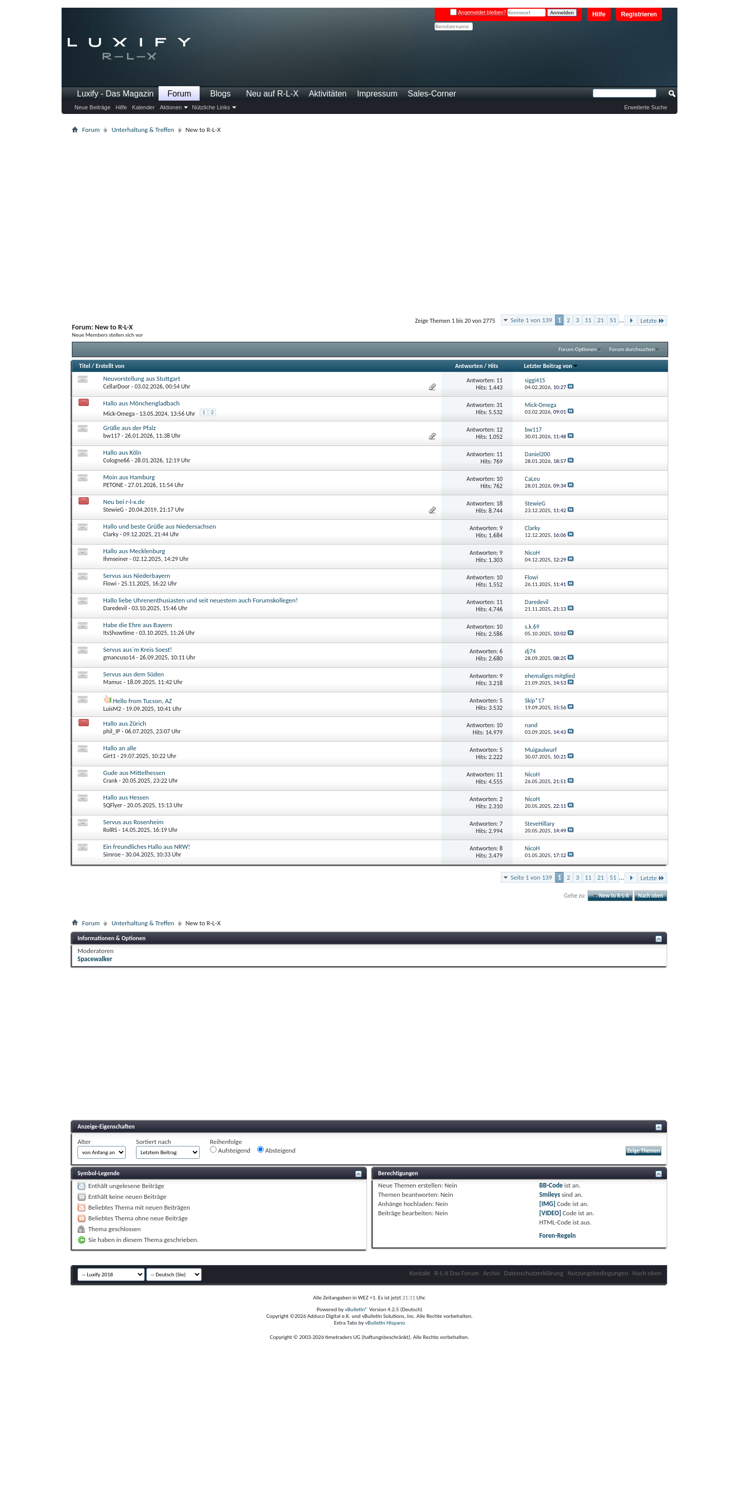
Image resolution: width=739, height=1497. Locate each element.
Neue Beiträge (92, 107)
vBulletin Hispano (385, 1322)
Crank (110, 780)
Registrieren (639, 14)
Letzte (652, 320)
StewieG (113, 509)
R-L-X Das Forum (456, 1273)
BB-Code (551, 1185)
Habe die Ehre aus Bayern (137, 625)
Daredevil (115, 608)
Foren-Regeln (557, 1235)
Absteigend (276, 1150)
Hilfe (599, 14)
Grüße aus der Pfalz (129, 428)
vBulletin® (356, 1309)
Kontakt (420, 1273)
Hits (493, 366)
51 (613, 320)
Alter (84, 1141)
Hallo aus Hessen (126, 797)
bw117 (111, 435)
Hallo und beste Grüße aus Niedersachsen (159, 526)
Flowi (109, 583)
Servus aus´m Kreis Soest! (137, 649)
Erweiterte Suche (645, 107)
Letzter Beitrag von (551, 366)
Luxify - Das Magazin (115, 93)
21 (600, 320)
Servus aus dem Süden (133, 674)
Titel (84, 366)
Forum (179, 93)
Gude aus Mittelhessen (134, 772)
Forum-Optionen (577, 349)
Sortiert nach (153, 1141)
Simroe (112, 854)
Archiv (491, 1273)
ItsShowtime (118, 632)
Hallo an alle (120, 748)
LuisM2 (112, 708)
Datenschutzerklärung (533, 1273)
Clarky (111, 534)
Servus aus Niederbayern (136, 575)
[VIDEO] (550, 1213)
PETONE (113, 485)
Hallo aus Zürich (124, 723)
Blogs (220, 93)
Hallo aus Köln (122, 452)
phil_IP (111, 731)
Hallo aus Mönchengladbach (141, 403)
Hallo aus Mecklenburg (134, 551)
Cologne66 (116, 460)
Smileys (549, 1194)
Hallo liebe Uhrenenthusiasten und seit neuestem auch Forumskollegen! (200, 600)
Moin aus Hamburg (129, 477)
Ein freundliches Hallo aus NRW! (146, 846)
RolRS (110, 829)
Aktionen (171, 107)
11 (588, 320)
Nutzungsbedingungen (598, 1273)
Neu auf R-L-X (272, 93)
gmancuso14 (119, 657)
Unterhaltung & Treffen (142, 129)
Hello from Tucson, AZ (142, 701)
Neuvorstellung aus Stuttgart (141, 378)
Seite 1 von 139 (531, 320)
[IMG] (547, 1204)
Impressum (377, 93)
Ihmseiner (115, 558)
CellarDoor (116, 386)
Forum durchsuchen (632, 349)
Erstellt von (109, 366)
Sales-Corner (432, 93)
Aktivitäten (328, 93)
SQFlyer (112, 805)
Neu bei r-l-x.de (124, 502)
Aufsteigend (230, 1150)
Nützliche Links (211, 107)
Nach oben (650, 895)
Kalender (143, 107)
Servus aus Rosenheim (133, 822)
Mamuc (112, 682)
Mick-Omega (118, 413)
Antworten (469, 366)
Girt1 (109, 756)
